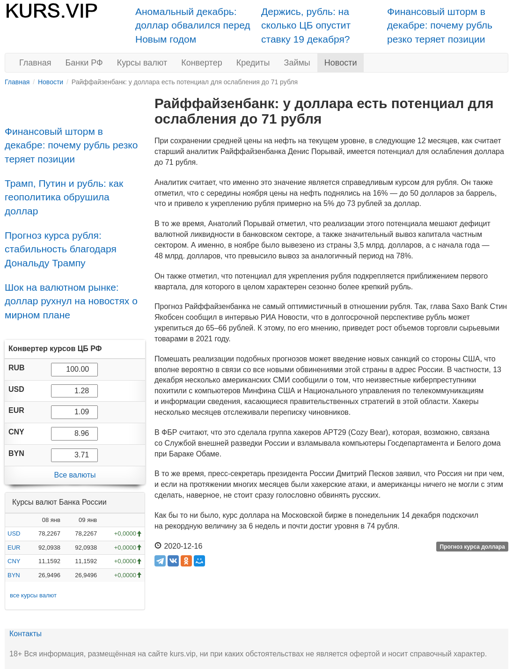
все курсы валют (33, 595)
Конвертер (201, 62)
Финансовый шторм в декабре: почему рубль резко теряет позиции (439, 25)
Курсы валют (142, 62)
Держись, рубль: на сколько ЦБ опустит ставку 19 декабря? (306, 25)
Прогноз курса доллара (472, 547)
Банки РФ (84, 62)
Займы (297, 62)
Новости (340, 62)
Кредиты (253, 62)
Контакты (25, 634)
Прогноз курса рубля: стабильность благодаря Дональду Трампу (61, 249)
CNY (13, 561)
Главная (35, 62)
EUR (13, 547)
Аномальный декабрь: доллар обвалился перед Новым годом (192, 25)
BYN (13, 575)
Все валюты (74, 475)
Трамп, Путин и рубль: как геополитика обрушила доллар (64, 197)
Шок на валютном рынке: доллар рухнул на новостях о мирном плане (71, 301)
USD (13, 533)
